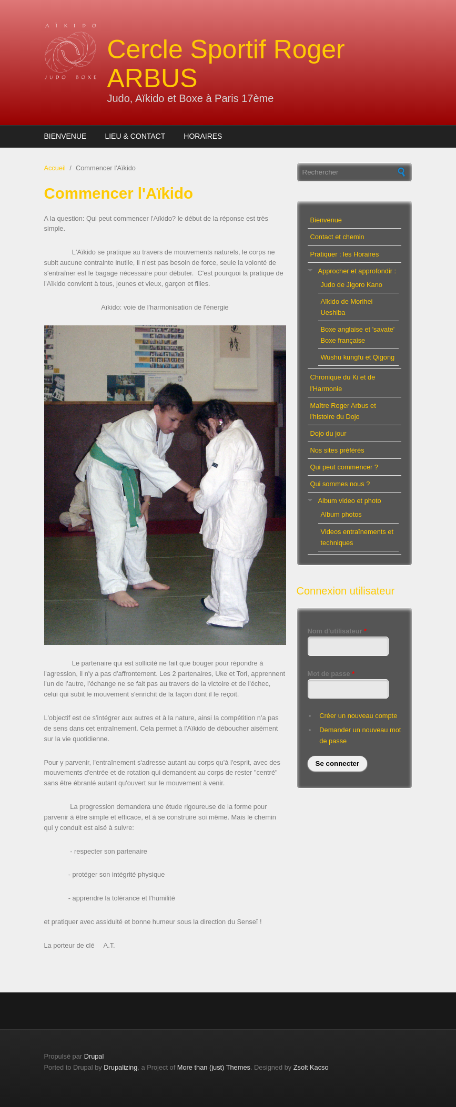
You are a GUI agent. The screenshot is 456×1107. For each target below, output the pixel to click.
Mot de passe (331, 674)
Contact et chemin (337, 237)
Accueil (55, 168)
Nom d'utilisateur (337, 631)
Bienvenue (65, 136)
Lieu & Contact (135, 136)
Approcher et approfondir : (357, 271)
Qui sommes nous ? (340, 484)
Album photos (341, 514)
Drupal (94, 1056)
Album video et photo (349, 501)
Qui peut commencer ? (344, 467)
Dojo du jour (328, 433)
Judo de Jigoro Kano (351, 285)
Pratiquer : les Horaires (344, 254)
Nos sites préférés (337, 450)
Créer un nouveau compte (358, 716)
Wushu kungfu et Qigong (358, 357)
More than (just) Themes (213, 1067)
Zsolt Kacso (311, 1067)
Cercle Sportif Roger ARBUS (226, 64)
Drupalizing (120, 1067)
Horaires (203, 136)
